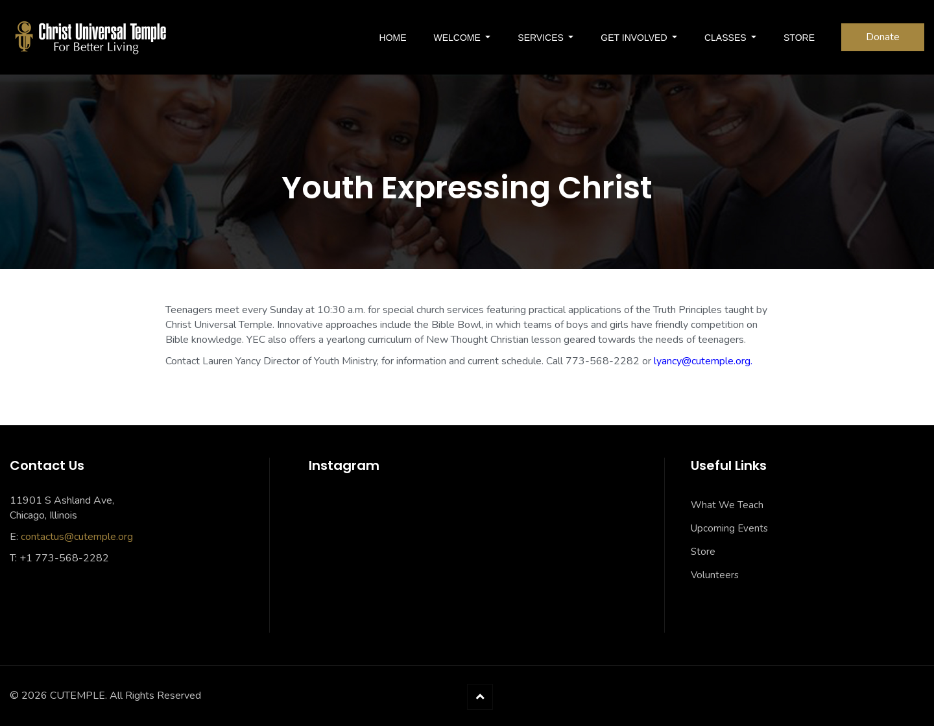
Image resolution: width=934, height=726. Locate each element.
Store (703, 551)
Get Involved (635, 37)
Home (393, 37)
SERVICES (542, 37)
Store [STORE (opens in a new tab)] (799, 37)
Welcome (458, 37)
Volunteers (715, 574)
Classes (726, 37)
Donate (883, 37)
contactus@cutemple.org (77, 537)
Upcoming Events (729, 528)
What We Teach (727, 504)
